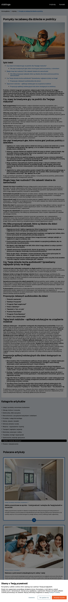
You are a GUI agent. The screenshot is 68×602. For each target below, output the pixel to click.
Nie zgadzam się (44, 597)
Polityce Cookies (54, 592)
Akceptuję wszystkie (59, 597)
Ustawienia (32, 597)
